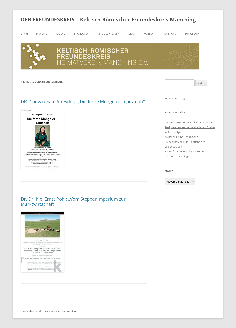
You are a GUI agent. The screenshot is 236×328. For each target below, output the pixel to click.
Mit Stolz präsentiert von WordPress (59, 311)
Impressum (192, 33)
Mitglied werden (108, 33)
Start (24, 33)
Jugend (60, 33)
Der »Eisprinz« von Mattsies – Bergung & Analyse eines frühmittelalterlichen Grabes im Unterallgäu (190, 127)
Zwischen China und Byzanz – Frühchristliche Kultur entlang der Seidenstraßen (185, 141)
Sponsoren (81, 33)
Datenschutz (28, 311)
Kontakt (149, 33)
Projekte (41, 33)
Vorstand (170, 33)
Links (131, 33)
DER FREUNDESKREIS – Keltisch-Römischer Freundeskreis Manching (108, 19)
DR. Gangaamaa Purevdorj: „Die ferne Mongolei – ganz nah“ (83, 101)
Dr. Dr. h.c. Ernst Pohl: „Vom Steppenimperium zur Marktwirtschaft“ (73, 201)
